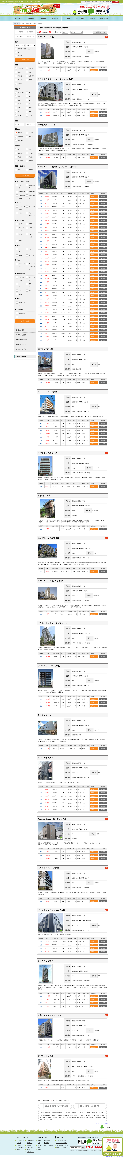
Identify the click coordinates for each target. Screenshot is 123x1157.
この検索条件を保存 (99, 32)
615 (41, 227)
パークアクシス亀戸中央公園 (50, 581)
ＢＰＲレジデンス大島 (47, 392)
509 (41, 901)
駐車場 (68, 19)
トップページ (19, 19)
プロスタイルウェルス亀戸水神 (51, 910)
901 (41, 261)
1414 (41, 323)
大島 (39, 1143)
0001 (41, 529)
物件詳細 (103, 70)
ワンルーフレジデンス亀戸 (49, 666)
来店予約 (115, 1)
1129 (41, 285)
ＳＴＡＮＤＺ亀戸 (45, 961)
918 (41, 278)
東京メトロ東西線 (49, 1145)
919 (41, 251)
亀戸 (39, 1147)
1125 (41, 282)
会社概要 (92, 19)
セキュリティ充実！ (61, 1143)
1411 (41, 329)
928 (41, 268)
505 (41, 571)
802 (41, 999)
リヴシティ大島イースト (48, 453)
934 (41, 265)
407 (41, 702)
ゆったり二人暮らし (61, 1147)
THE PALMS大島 (45, 349)
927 (41, 248)
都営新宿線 (47, 1140)
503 (41, 437)
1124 (41, 288)
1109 (41, 70)
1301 (41, 309)
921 (41, 275)
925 (41, 241)
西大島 (39, 1145)
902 (41, 1006)
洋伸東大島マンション (47, 125)
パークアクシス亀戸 (46, 37)
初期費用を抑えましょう (62, 1145)
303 (41, 945)
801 (41, 157)
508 (41, 440)
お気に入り (94, 70)
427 (41, 210)
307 (41, 699)
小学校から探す (20, 36)
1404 (41, 340)
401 (41, 213)
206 (41, 112)
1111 (41, 299)
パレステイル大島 (45, 758)
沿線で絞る (30, 32)
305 (41, 948)
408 (41, 382)
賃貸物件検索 (20, 330)
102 (41, 789)
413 (41, 196)
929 (41, 237)
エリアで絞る (19, 32)
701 (41, 706)
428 (41, 220)
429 (41, 203)
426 (41, 217)
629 (41, 234)
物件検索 (31, 19)
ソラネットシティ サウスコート (52, 623)
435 (41, 224)
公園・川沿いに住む (61, 1140)
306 (41, 115)
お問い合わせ (104, 19)
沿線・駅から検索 (21, 339)
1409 (41, 336)
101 (41, 426)
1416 (41, 326)
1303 (41, 302)
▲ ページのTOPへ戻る (102, 1123)
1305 (41, 306)
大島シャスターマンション (49, 1015)
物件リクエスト (21, 344)
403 (41, 951)
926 (41, 271)
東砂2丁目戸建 (44, 495)
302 (41, 799)
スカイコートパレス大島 (48, 868)
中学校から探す (30, 36)
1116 (41, 295)
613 (41, 230)
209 (41, 430)
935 (41, 258)
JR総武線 (46, 1143)
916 (41, 244)
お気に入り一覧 (21, 349)
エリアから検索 (21, 335)
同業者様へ (29, 1143)
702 (41, 614)
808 (41, 656)
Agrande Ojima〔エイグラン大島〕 (53, 819)
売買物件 (43, 19)
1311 (41, 316)
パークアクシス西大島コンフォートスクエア (57, 167)
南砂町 (39, 1149)
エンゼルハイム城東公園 (48, 538)
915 (41, 254)
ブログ (28, 1149)
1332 (41, 312)
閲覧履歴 (107, 1)
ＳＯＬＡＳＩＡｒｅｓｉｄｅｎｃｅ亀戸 (55, 79)
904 (41, 486)
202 (41, 796)
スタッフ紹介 (80, 19)
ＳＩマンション (44, 715)
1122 (41, 292)
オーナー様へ (55, 19)
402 (41, 809)
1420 (41, 333)
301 (41, 433)
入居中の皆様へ (31, 1140)
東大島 (39, 1140)
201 (41, 748)
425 (41, 207)
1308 (41, 319)
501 (41, 444)
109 (41, 423)
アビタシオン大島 (45, 1056)
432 (41, 200)
